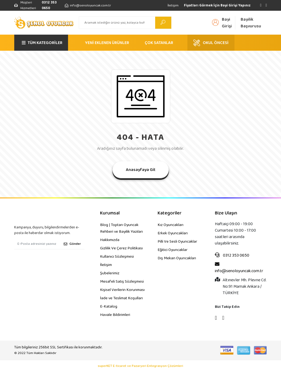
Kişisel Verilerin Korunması (122, 290)
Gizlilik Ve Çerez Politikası (121, 248)
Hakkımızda (109, 240)
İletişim (173, 5)
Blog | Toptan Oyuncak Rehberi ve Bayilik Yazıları (121, 228)
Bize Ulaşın (226, 213)
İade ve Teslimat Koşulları (121, 298)
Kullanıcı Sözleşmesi (117, 256)
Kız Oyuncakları (170, 225)
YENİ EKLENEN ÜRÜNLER (107, 42)
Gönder (72, 244)
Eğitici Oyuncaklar (172, 250)
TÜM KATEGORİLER (42, 42)
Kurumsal (110, 213)
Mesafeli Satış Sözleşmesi (122, 281)
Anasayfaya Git (140, 169)
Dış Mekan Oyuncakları (177, 258)
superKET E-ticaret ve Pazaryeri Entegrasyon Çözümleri (140, 366)
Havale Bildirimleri (115, 315)
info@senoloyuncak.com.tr (239, 268)
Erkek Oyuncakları (173, 233)
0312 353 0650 (232, 255)
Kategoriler (170, 213)
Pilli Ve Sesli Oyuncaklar (177, 241)
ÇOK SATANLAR (159, 42)
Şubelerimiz (109, 273)
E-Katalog (108, 306)
